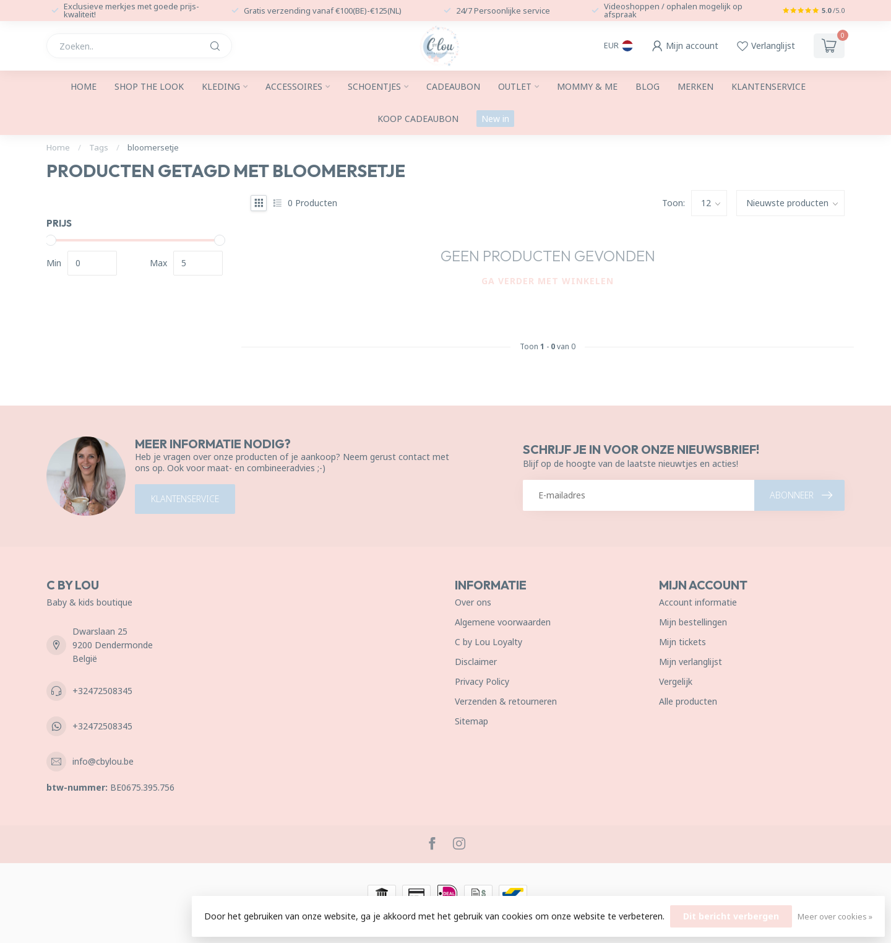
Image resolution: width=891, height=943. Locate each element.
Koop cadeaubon (417, 118)
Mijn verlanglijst (690, 661)
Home (84, 86)
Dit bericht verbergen (731, 916)
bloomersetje (153, 147)
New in (495, 118)
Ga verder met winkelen (547, 281)
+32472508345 (102, 691)
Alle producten (688, 701)
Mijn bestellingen (693, 622)
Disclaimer (476, 661)
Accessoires (293, 86)
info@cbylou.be (103, 761)
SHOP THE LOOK (149, 86)
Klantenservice (768, 86)
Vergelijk (675, 681)
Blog (647, 86)
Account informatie (698, 602)
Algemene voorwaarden (503, 622)
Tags (98, 147)
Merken (695, 86)
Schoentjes (374, 86)
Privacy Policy (482, 681)
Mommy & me (587, 86)
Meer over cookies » (835, 916)
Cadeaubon (453, 86)
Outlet (515, 86)
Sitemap (471, 721)
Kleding (221, 86)
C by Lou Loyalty (488, 642)
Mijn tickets (682, 642)
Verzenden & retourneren (506, 701)
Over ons (473, 602)
